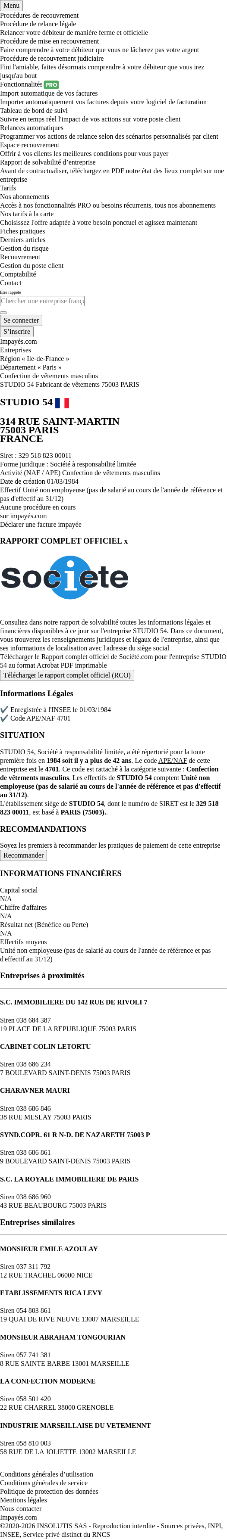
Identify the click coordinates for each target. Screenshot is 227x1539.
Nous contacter (20, 1508)
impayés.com (28, 515)
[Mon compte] (21, 320)
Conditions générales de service (44, 1482)
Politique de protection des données (49, 1491)
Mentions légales (23, 1500)
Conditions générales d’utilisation (46, 1474)
